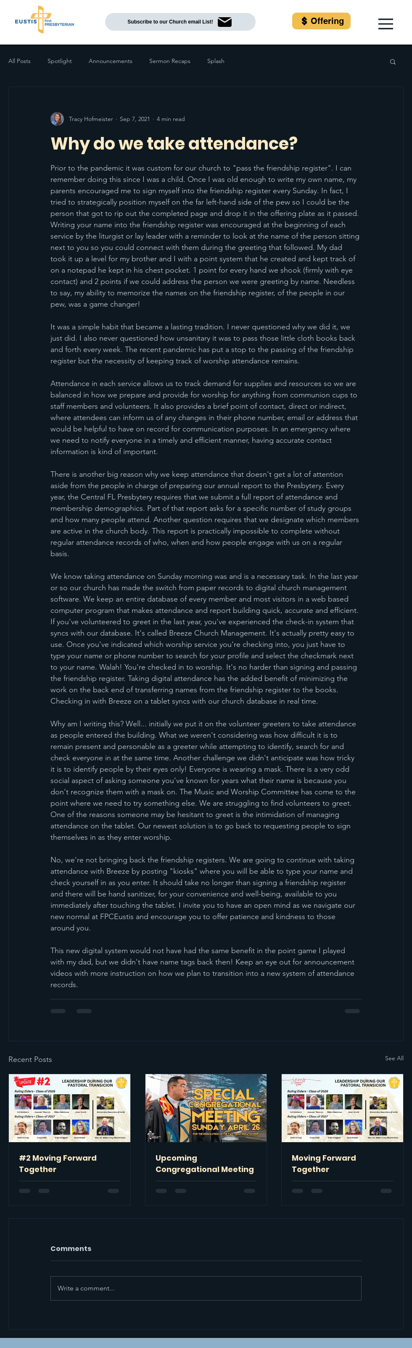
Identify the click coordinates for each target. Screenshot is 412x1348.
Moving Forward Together (324, 1164)
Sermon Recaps (169, 61)
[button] (385, 23)
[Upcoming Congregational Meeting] (206, 1108)
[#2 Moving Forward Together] (69, 1108)
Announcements (110, 61)
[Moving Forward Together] (342, 1108)
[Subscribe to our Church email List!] (180, 22)
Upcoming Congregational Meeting (205, 1164)
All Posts (19, 61)
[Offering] (321, 21)
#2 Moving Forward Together (58, 1164)
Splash (215, 61)
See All (394, 1058)
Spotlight (60, 61)
